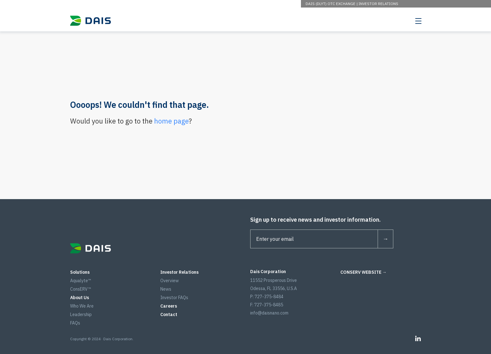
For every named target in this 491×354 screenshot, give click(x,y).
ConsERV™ (80, 289)
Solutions (80, 272)
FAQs (75, 323)
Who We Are (82, 306)
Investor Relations (378, 3)
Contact (168, 314)
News (165, 289)
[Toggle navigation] (418, 21)
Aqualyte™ (80, 280)
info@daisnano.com (269, 313)
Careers (168, 306)
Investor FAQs (174, 297)
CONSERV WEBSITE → (363, 272)
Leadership (81, 314)
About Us (79, 297)
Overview (169, 280)
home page (171, 120)
